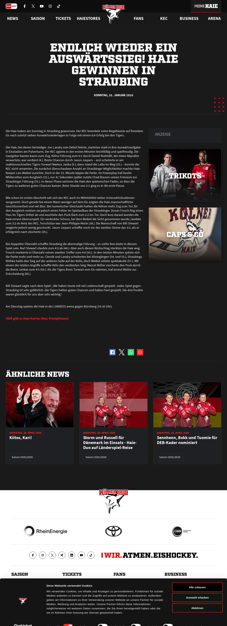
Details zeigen (189, 618)
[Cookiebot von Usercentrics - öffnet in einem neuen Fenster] (22, 619)
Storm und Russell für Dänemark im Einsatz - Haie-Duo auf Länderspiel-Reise (110, 442)
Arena (214, 18)
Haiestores (88, 18)
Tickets (63, 18)
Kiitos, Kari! (20, 437)
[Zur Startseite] (113, 14)
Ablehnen (197, 599)
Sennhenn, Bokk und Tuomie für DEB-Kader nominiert (187, 440)
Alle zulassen (197, 579)
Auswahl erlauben (197, 589)
